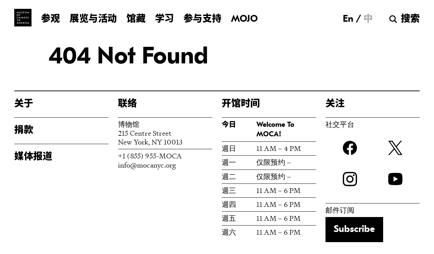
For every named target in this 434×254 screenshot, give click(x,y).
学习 (164, 19)
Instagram (350, 179)
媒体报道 (33, 157)
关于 (23, 104)
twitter (395, 148)
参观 (50, 19)
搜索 (410, 19)
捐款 (23, 130)
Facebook (350, 148)
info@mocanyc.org (147, 165)
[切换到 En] (348, 19)
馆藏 (135, 19)
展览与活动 (93, 19)
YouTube (395, 179)
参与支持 (202, 19)
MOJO (244, 19)
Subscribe (354, 229)
